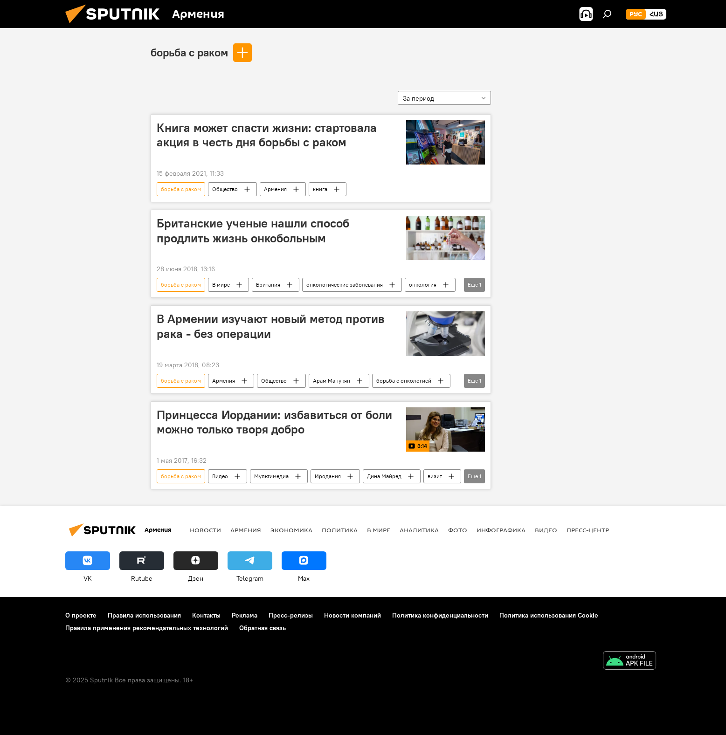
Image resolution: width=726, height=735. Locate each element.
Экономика (291, 530)
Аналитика (419, 530)
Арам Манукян (331, 380)
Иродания (328, 476)
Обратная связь (262, 628)
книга (320, 188)
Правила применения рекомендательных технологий (146, 628)
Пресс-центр (588, 530)
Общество (225, 188)
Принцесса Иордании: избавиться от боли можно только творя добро (274, 422)
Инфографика (501, 530)
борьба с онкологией (403, 380)
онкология (422, 284)
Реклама (244, 615)
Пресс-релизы (291, 615)
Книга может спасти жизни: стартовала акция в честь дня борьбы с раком (267, 135)
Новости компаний (352, 615)
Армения (275, 188)
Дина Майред (384, 476)
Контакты (206, 615)
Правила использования (144, 615)
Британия (268, 284)
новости (205, 530)
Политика (340, 530)
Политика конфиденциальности (440, 615)
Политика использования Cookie (548, 615)
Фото (457, 530)
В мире (221, 284)
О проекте (81, 615)
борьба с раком (189, 52)
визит (435, 476)
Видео (220, 476)
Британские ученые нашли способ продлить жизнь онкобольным (253, 230)
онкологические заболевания (344, 284)
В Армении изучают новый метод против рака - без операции (271, 326)
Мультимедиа (271, 476)
